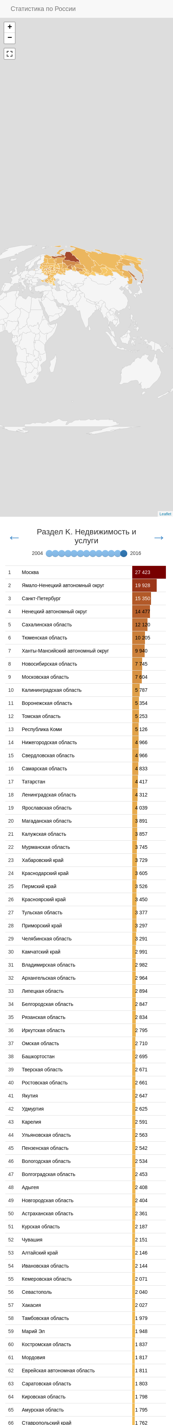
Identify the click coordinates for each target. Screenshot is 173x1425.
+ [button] (9, 27)
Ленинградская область (49, 795)
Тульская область (42, 912)
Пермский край (39, 886)
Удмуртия (33, 1109)
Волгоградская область (49, 1174)
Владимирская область (49, 965)
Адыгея (30, 1187)
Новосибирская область (49, 664)
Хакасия (31, 1305)
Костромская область (46, 1344)
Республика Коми (42, 729)
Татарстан (33, 781)
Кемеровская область (47, 1279)
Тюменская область (44, 638)
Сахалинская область (47, 624)
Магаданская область (47, 821)
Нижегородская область (49, 742)
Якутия (30, 1096)
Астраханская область (47, 1213)
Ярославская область (47, 808)
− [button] (9, 38)
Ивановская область (45, 1266)
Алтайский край (40, 1253)
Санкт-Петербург (41, 598)
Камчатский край (41, 952)
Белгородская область (47, 1004)
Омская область (40, 1043)
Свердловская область (48, 755)
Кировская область (44, 1397)
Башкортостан (38, 1056)
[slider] (123, 553)
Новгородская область (48, 1200)
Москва (30, 572)
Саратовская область (46, 1383)
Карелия (31, 1122)
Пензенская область (45, 1148)
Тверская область (42, 1069)
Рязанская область (44, 1017)
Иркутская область (43, 1030)
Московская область (45, 677)
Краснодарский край (45, 873)
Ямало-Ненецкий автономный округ (63, 585)
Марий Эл (33, 1331)
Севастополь (37, 1292)
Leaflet (165, 514)
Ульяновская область (46, 1135)
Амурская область (43, 1410)
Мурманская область (46, 847)
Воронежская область (47, 703)
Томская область (41, 716)
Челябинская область (47, 939)
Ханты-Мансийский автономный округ (65, 651)
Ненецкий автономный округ (54, 611)
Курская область (41, 1226)
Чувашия (32, 1239)
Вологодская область (46, 1161)
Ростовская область (45, 1082)
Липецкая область (43, 991)
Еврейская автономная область (58, 1370)
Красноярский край (44, 899)
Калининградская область (52, 690)
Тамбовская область (45, 1318)
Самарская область (44, 768)
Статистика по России (43, 8)
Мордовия (33, 1357)
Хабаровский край (43, 860)
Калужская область (44, 834)
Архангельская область (49, 978)
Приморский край (42, 925)
